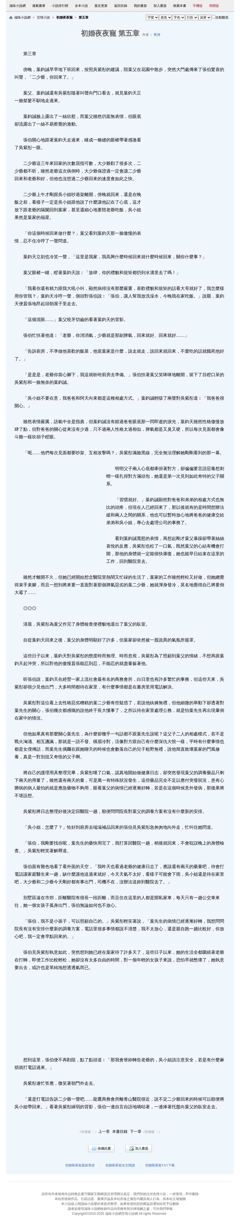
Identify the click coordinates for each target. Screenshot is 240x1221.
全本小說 (81, 6)
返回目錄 (120, 6)
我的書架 (140, 6)
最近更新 (101, 6)
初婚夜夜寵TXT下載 (159, 1165)
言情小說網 (130, 1214)
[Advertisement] (187, 167)
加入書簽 (160, 6)
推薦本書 (179, 6)
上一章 (104, 1132)
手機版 (198, 6)
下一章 (135, 1132)
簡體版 (214, 6)
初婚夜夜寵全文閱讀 (120, 1165)
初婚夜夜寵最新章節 (80, 1165)
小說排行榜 (60, 6)
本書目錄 (120, 1132)
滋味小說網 (17, 6)
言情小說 (43, 17)
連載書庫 (38, 6)
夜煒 (157, 35)
